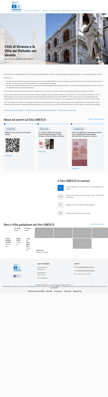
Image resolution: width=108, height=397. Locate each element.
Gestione (45, 10)
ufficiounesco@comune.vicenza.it (85, 270)
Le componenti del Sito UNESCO (14, 110)
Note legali (49, 291)
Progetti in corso (55, 10)
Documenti (76, 10)
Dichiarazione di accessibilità (36, 291)
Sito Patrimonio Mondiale (32, 10)
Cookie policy (67, 291)
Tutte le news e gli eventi (96, 119)
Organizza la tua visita (87, 10)
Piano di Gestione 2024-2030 (67, 110)
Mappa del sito (77, 291)
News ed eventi (66, 10)
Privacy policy (58, 291)
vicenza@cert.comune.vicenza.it (86, 267)
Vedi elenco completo (97, 224)
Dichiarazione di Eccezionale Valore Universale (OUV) (41, 110)
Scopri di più (8, 155)
